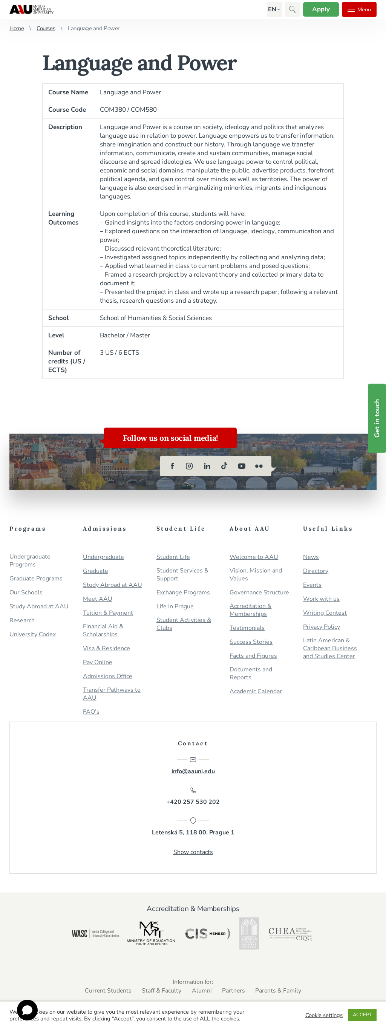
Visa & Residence (106, 649)
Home (16, 28)
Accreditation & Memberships (250, 610)
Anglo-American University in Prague (31, 9)
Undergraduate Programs (30, 561)
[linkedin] (207, 466)
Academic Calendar (256, 692)
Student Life (173, 557)
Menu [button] (358, 9)
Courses (46, 28)
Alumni (202, 991)
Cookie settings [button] (324, 1015)
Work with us (321, 599)
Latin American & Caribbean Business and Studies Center (330, 648)
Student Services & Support (182, 575)
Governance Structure (259, 593)
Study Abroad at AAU (39, 607)
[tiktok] (224, 466)
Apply (318, 9)
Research (22, 621)
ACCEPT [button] (362, 1014)
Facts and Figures (253, 656)
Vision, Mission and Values (256, 575)
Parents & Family (279, 991)
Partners (234, 991)
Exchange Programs (183, 593)
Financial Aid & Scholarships (103, 631)
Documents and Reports (251, 674)
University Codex (32, 635)
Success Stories (251, 642)
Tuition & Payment (108, 613)
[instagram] (189, 466)
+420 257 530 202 (193, 796)
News (311, 557)
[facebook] (172, 466)
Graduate (95, 571)
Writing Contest (325, 613)
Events (312, 585)
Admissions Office (107, 676)
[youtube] (241, 466)
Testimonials (247, 628)
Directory (315, 571)
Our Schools (26, 593)
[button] (269, 9)
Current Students (107, 991)
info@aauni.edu (193, 766)
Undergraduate (103, 557)
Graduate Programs (36, 579)
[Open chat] (27, 1010)
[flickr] (259, 466)
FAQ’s (91, 712)
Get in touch (376, 418)
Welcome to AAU (254, 557)
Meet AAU (97, 599)
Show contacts (193, 853)
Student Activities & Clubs (183, 624)
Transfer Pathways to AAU (112, 694)
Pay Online (97, 662)
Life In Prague (175, 607)
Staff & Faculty (161, 991)
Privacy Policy (321, 627)
